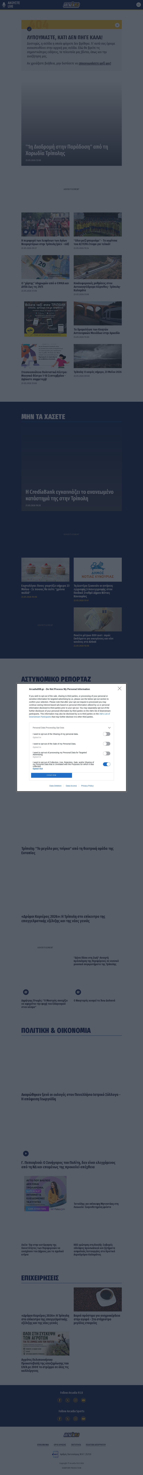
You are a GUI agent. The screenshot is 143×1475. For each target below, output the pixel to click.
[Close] (120, 689)
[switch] (106, 733)
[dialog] (71, 737)
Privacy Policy (87, 786)
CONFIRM (52, 775)
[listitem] (71, 727)
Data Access (71, 786)
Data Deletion (56, 786)
